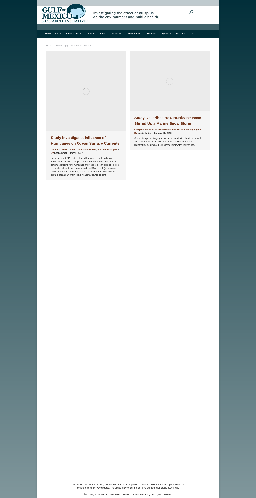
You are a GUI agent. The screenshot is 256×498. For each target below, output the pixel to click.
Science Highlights (107, 149)
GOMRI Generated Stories (82, 149)
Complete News (59, 149)
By (59, 153)
